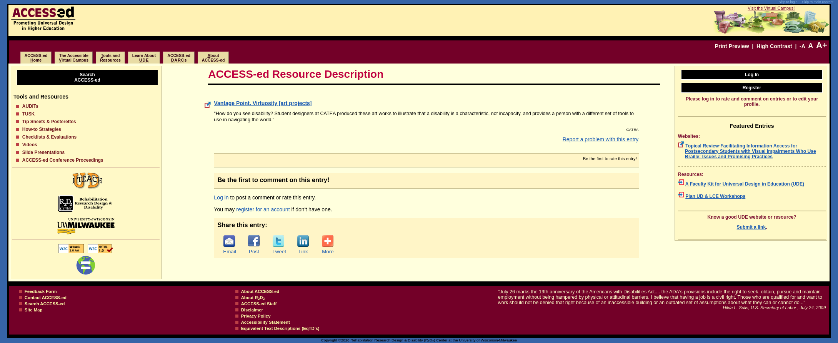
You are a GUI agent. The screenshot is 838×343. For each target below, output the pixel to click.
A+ (821, 45)
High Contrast (774, 46)
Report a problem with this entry (601, 139)
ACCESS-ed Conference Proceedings (62, 160)
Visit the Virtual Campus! (771, 8)
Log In (752, 74)
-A (802, 46)
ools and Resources (110, 57)
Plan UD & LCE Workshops (715, 196)
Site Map (34, 310)
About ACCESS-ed (260, 291)
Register (752, 87)
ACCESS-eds (178, 57)
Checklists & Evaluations (49, 137)
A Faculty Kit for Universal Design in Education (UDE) (744, 184)
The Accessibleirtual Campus (73, 57)
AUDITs (30, 106)
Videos (29, 144)
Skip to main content (817, 2)
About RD (253, 297)
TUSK (28, 114)
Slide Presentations (43, 152)
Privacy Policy (256, 316)
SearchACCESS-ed (87, 77)
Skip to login (787, 2)
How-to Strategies (41, 129)
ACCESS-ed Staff (259, 303)
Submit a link (751, 227)
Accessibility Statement (265, 322)
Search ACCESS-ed (45, 303)
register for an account (263, 209)
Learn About (144, 57)
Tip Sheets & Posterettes (49, 121)
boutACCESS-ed (213, 57)
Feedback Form (41, 291)
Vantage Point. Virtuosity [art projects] (263, 103)
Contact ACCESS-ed (46, 297)
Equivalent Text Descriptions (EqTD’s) (280, 328)
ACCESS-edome (36, 57)
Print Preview (732, 46)
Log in (221, 197)
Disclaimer (252, 310)
